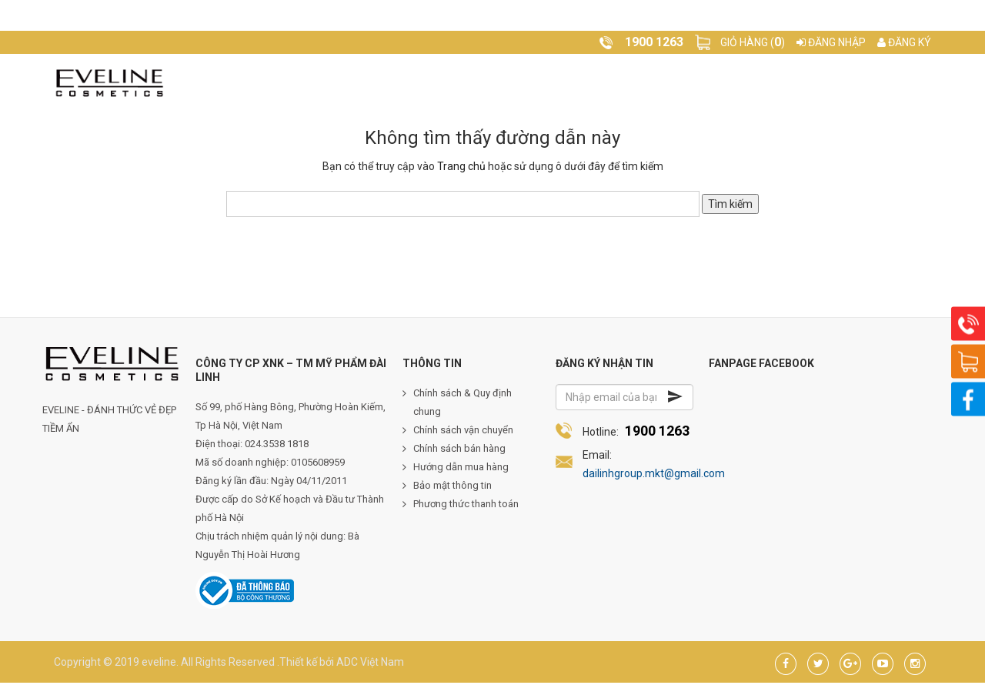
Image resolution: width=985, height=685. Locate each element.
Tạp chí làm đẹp (537, 83)
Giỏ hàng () (752, 42)
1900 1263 (657, 433)
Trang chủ (265, 83)
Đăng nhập (831, 42)
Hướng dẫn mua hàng (461, 469)
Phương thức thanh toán (466, 506)
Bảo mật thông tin (452, 487)
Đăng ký (904, 42)
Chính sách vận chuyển (463, 432)
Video (625, 83)
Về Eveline (351, 83)
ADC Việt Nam (370, 664)
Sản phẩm (434, 83)
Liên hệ (683, 83)
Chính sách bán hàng (459, 450)
